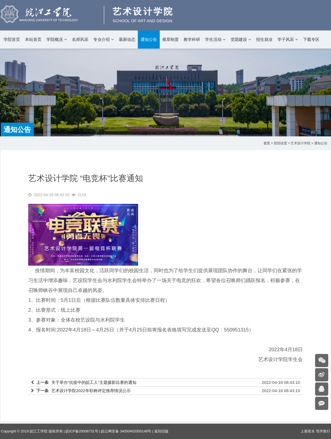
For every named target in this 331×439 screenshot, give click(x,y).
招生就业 (264, 39)
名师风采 (80, 39)
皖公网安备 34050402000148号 (126, 431)
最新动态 (127, 39)
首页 (266, 143)
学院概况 (54, 39)
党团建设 (239, 39)
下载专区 (311, 39)
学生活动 (213, 39)
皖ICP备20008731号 (82, 431)
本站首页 (33, 39)
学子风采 (285, 39)
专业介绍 (101, 39)
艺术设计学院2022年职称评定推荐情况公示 (90, 390)
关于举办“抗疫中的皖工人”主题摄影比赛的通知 (93, 382)
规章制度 (170, 39)
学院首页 (12, 39)
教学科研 (192, 39)
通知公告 (149, 39)
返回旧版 (161, 431)
